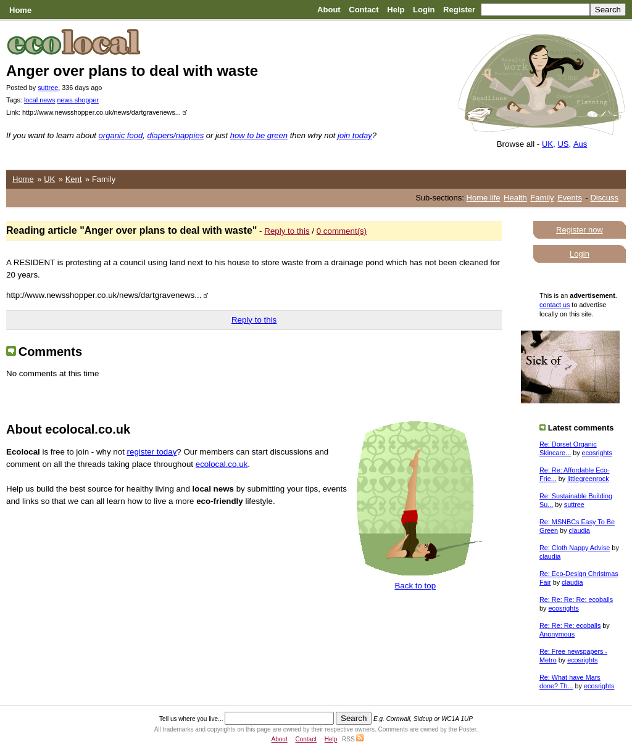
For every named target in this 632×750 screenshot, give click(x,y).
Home (20, 10)
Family (542, 197)
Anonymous (557, 634)
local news (40, 100)
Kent (73, 179)
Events (569, 197)
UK (547, 144)
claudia (579, 530)
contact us (554, 304)
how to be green (259, 135)
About (329, 9)
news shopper (77, 100)
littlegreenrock (588, 478)
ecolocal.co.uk (221, 464)
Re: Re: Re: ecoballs (570, 625)
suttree (48, 87)
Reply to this (286, 231)
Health (515, 197)
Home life (484, 197)
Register (459, 9)
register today (152, 451)
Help (395, 9)
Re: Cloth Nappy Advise (574, 547)
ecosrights (597, 452)
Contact (363, 9)
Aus (580, 144)
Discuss (604, 197)
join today (355, 135)
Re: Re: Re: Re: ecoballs (576, 599)
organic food (121, 135)
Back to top (415, 585)
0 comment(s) (342, 231)
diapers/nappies (175, 135)
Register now (579, 229)
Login (423, 9)
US (562, 144)
